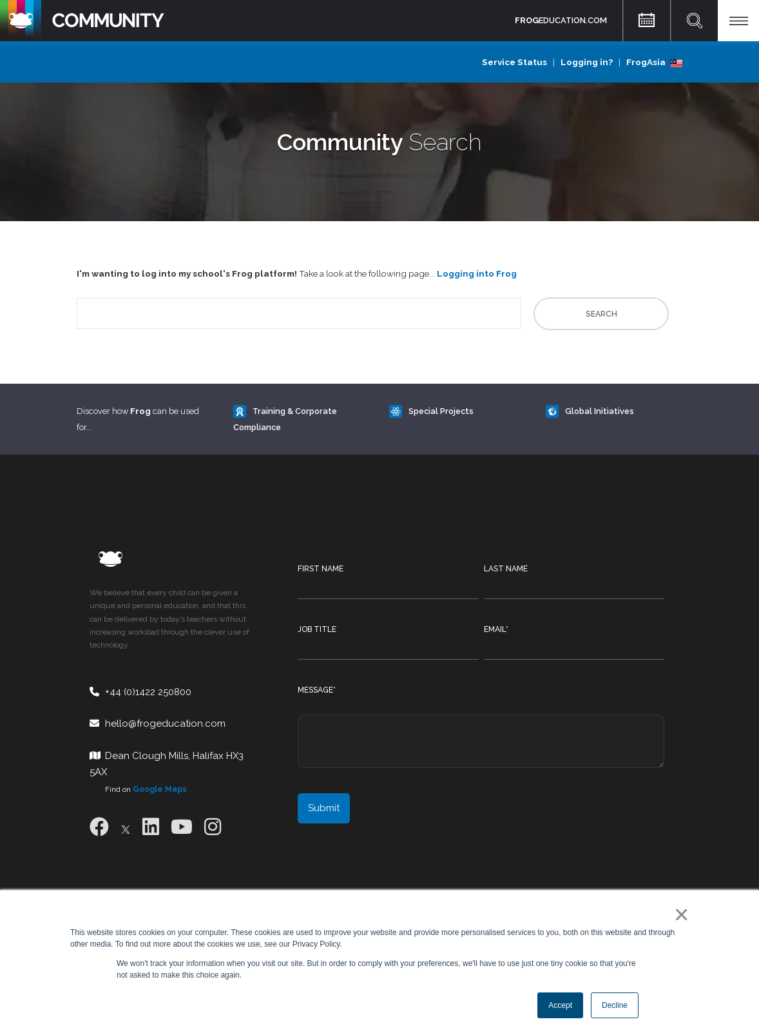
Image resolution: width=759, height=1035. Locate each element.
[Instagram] (212, 827)
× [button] (679, 914)
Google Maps (160, 789)
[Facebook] (99, 827)
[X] (125, 827)
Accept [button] (560, 1005)
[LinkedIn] (150, 827)
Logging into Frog (477, 273)
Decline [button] (615, 1005)
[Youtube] (182, 827)
